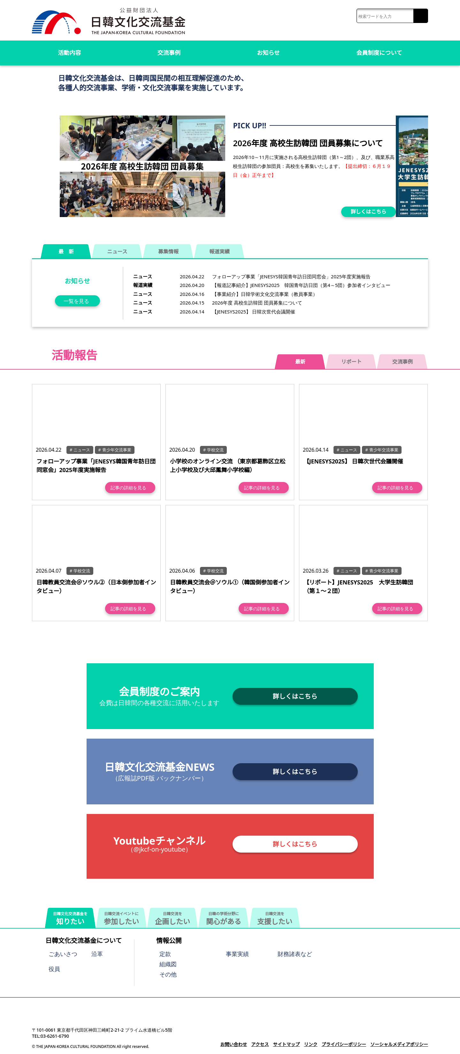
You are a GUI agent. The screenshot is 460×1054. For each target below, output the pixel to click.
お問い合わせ (233, 1044)
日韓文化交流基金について (83, 940)
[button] (421, 164)
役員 (54, 969)
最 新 (66, 251)
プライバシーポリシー (343, 1044)
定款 (165, 954)
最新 (300, 361)
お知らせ (268, 53)
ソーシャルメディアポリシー (399, 1044)
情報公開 (169, 940)
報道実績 (219, 251)
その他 (168, 974)
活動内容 (69, 53)
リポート (351, 361)
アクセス (260, 1044)
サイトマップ (286, 1044)
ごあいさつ (63, 954)
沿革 (97, 954)
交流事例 (168, 53)
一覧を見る (76, 301)
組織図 (168, 964)
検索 (420, 16)
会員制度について (379, 53)
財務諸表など (295, 954)
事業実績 (237, 954)
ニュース (117, 251)
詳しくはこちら (369, 211)
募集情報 (168, 251)
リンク (310, 1044)
